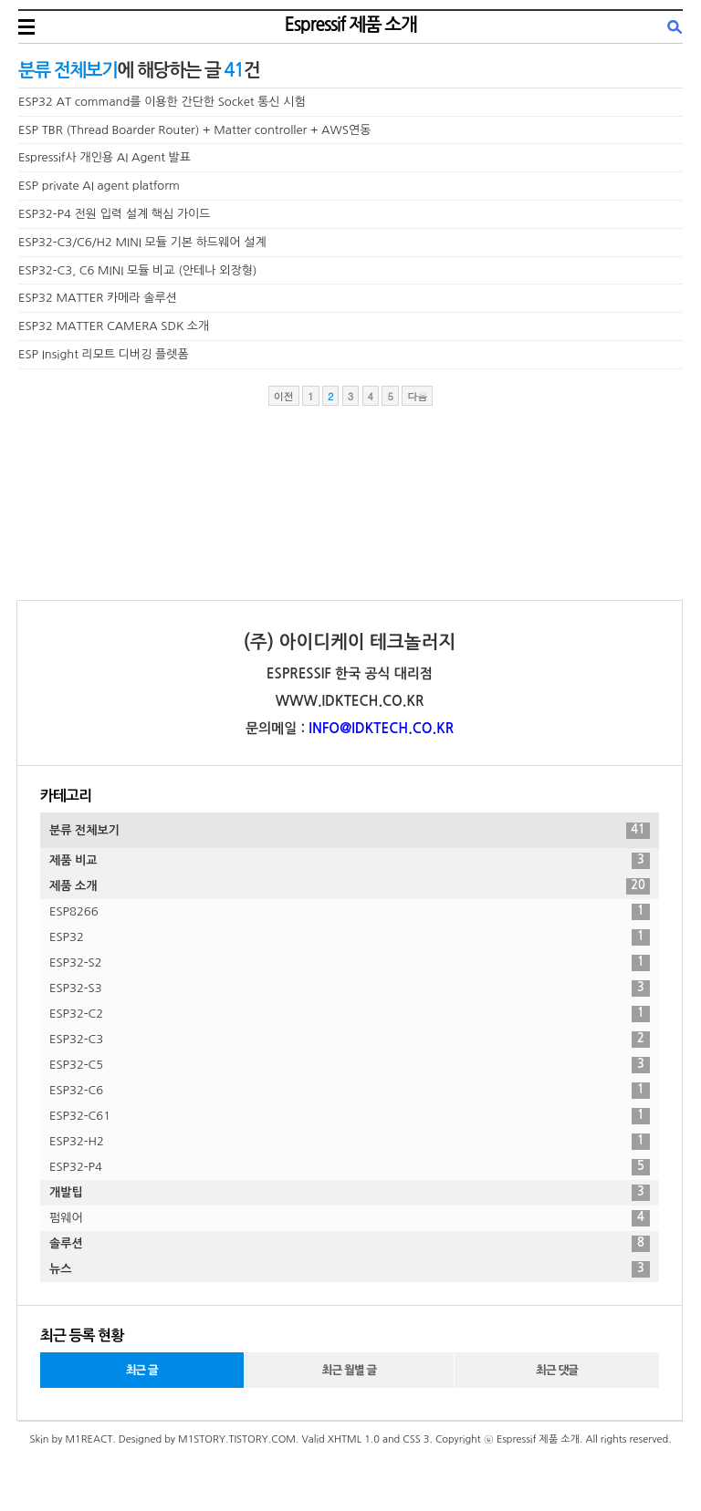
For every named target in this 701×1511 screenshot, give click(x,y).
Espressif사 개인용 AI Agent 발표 (104, 157)
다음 (417, 396)
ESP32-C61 (349, 1116)
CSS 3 (416, 1439)
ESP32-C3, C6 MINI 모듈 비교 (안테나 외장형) (137, 270)
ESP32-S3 (349, 988)
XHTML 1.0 (354, 1439)
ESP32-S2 (349, 963)
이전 (284, 396)
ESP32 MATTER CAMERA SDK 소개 (113, 326)
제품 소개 (349, 886)
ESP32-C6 (349, 1090)
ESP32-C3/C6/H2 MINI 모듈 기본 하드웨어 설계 (142, 242)
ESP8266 (349, 912)
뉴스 (349, 1269)
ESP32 (349, 937)
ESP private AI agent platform (99, 185)
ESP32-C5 (349, 1065)
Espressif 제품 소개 (351, 25)
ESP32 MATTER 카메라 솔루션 (97, 298)
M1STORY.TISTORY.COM (237, 1439)
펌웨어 (349, 1218)
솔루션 (349, 1244)
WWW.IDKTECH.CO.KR (350, 701)
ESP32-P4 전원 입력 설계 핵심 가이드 (114, 214)
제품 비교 (349, 861)
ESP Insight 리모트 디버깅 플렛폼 (103, 354)
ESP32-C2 (349, 1014)
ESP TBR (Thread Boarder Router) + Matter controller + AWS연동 (194, 130)
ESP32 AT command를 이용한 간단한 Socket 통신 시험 (162, 102)
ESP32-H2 (349, 1141)
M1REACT (88, 1439)
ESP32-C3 (349, 1039)
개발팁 (349, 1193)
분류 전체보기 (349, 831)
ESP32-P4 (349, 1167)
